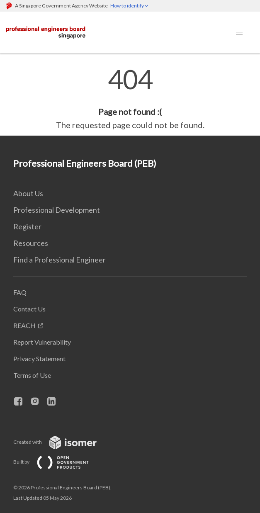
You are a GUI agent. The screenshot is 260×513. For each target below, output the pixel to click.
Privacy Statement (39, 358)
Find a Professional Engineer (59, 259)
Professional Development (56, 209)
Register (27, 226)
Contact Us (29, 309)
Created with (61, 442)
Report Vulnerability (42, 342)
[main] (130, 98)
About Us (28, 193)
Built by (57, 462)
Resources (30, 243)
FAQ (20, 292)
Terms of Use (32, 375)
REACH (24, 325)
